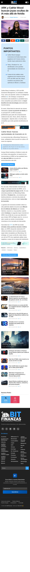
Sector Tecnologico (24, 459)
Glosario (13, 459)
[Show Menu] (2, 2)
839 (19, 369)
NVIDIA (4, 250)
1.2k (20, 171)
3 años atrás (23, 17)
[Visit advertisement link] (15, 127)
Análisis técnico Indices (3, 458)
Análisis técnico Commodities (4, 450)
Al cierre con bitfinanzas (4, 439)
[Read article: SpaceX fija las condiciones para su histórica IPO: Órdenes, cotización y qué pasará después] (4, 383)
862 (19, 362)
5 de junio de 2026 (14, 171)
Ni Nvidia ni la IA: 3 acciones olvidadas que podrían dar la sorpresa (16, 323)
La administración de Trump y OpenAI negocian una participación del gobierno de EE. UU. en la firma (18, 298)
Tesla (15, 250)
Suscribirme (15, 492)
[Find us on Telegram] (10, 428)
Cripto (12, 443)
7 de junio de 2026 (6, 273)
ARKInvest (9, 247)
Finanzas (13, 455)
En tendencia (14, 451)
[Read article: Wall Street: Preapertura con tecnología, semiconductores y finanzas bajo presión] (4, 374)
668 (19, 355)
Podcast (23, 449)
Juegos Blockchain (24, 437)
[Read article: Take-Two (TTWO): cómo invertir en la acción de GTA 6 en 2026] (4, 360)
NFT (22, 447)
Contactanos (13, 502)
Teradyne (10, 250)
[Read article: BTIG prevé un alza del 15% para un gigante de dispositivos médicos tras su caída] (4, 315)
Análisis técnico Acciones (3, 445)
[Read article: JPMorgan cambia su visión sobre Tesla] (4, 175)
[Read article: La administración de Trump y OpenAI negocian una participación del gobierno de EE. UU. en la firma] (4, 298)
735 (19, 310)
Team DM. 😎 (20, 505)
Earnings (13, 449)
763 (19, 386)
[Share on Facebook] (3, 40)
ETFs (11, 225)
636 (13, 292)
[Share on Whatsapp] (22, 40)
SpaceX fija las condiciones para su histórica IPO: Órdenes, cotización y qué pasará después (18, 383)
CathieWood (23, 247)
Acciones (3, 436)
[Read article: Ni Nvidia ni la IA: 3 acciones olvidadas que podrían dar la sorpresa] (4, 323)
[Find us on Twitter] (2, 428)
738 (20, 177)
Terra (22, 463)
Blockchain (14, 438)
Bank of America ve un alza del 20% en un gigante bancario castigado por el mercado (19, 307)
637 (13, 346)
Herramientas (14, 461)
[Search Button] (27, 468)
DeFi (12, 445)
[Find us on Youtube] (14, 428)
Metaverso (23, 443)
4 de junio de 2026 (13, 369)
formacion (14, 457)
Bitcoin (16, 247)
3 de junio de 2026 (13, 355)
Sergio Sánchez (14, 17)
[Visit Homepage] (14, 2)
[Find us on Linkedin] (18, 428)
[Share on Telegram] (17, 40)
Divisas (13, 447)
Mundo (22, 445)
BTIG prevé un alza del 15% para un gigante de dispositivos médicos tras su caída (18, 315)
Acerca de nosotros (5, 501)
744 (19, 318)
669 (13, 273)
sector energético (23, 452)
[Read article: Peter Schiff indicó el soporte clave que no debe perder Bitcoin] (4, 367)
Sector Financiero (23, 455)
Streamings (24, 461)
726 (19, 301)
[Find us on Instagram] (6, 428)
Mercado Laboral (23, 440)
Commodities (14, 440)
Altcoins (3, 442)
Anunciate (21, 502)
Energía (13, 453)
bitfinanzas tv (15, 436)
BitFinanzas (9, 505)
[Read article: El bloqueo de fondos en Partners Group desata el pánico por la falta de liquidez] (4, 352)
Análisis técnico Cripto (5, 454)
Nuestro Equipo (4, 502)
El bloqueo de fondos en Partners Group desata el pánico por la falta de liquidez (19, 352)
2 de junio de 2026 (6, 346)
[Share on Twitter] (8, 40)
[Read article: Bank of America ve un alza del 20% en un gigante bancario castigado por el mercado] (4, 306)
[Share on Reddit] (13, 40)
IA (7, 96)
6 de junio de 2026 (13, 301)
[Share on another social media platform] (27, 40)
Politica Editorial (16, 501)
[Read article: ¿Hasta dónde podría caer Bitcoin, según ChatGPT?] (4, 170)
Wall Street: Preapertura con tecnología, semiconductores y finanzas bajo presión (17, 374)
